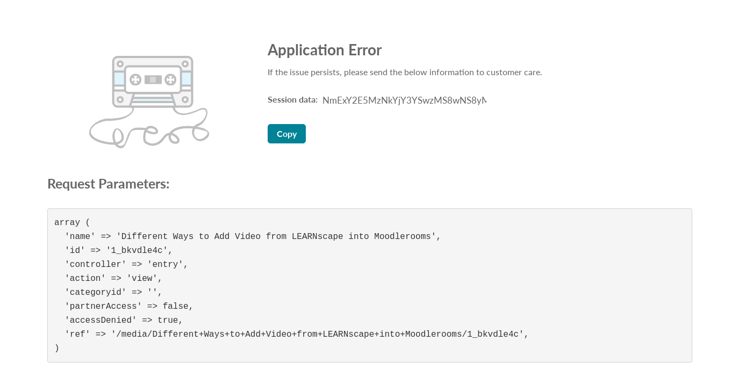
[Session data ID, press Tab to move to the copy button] (403, 100)
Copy (287, 133)
